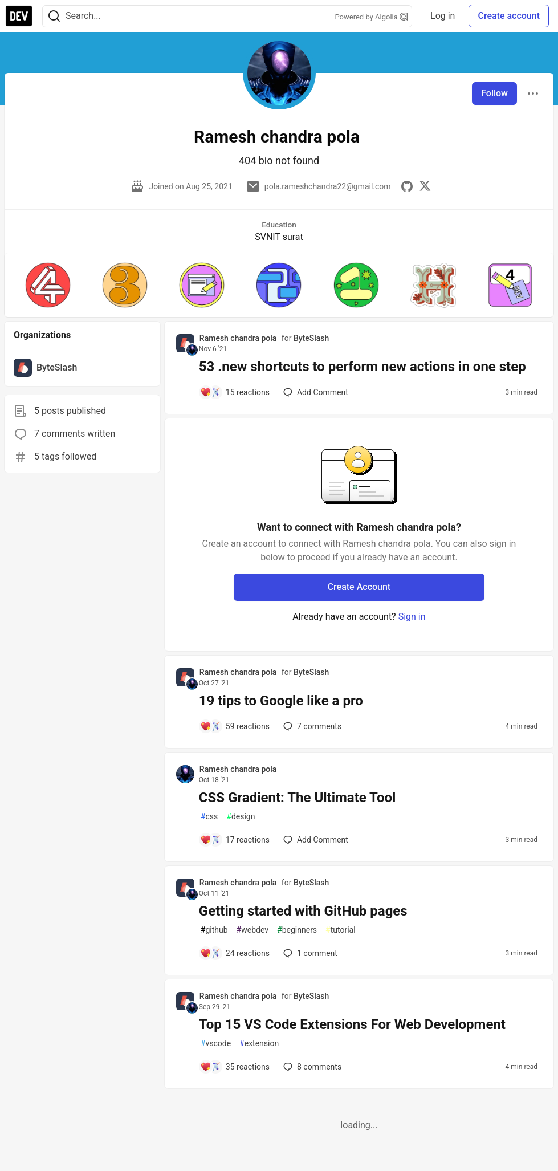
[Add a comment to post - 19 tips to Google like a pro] (234, 726)
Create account (509, 15)
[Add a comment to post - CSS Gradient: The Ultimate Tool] (234, 840)
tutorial (340, 930)
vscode (216, 1044)
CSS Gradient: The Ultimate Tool (297, 798)
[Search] (54, 16)
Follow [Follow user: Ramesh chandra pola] (494, 93)
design (240, 817)
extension (259, 1044)
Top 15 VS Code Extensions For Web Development (352, 1024)
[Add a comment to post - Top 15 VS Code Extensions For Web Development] (234, 1066)
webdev (252, 930)
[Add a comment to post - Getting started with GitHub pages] (234, 953)
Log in (442, 15)
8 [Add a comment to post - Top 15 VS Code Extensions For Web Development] (311, 1067)
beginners (297, 930)
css (209, 817)
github (214, 930)
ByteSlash (311, 338)
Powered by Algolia (371, 17)
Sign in (412, 616)
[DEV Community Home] (19, 16)
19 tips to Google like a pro (281, 701)
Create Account (359, 587)
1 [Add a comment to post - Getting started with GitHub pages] (309, 953)
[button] (48, 285)
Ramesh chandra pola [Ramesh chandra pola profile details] (238, 338)
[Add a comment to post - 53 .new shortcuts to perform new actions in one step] (234, 392)
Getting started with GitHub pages (303, 911)
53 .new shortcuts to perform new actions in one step (362, 367)
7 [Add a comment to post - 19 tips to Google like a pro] (311, 726)
